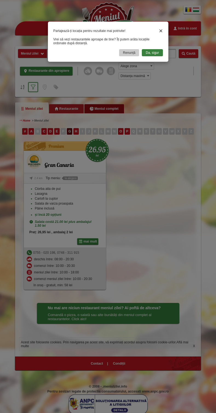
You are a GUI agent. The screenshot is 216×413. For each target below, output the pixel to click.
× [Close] (161, 30)
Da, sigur (152, 53)
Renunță (129, 53)
